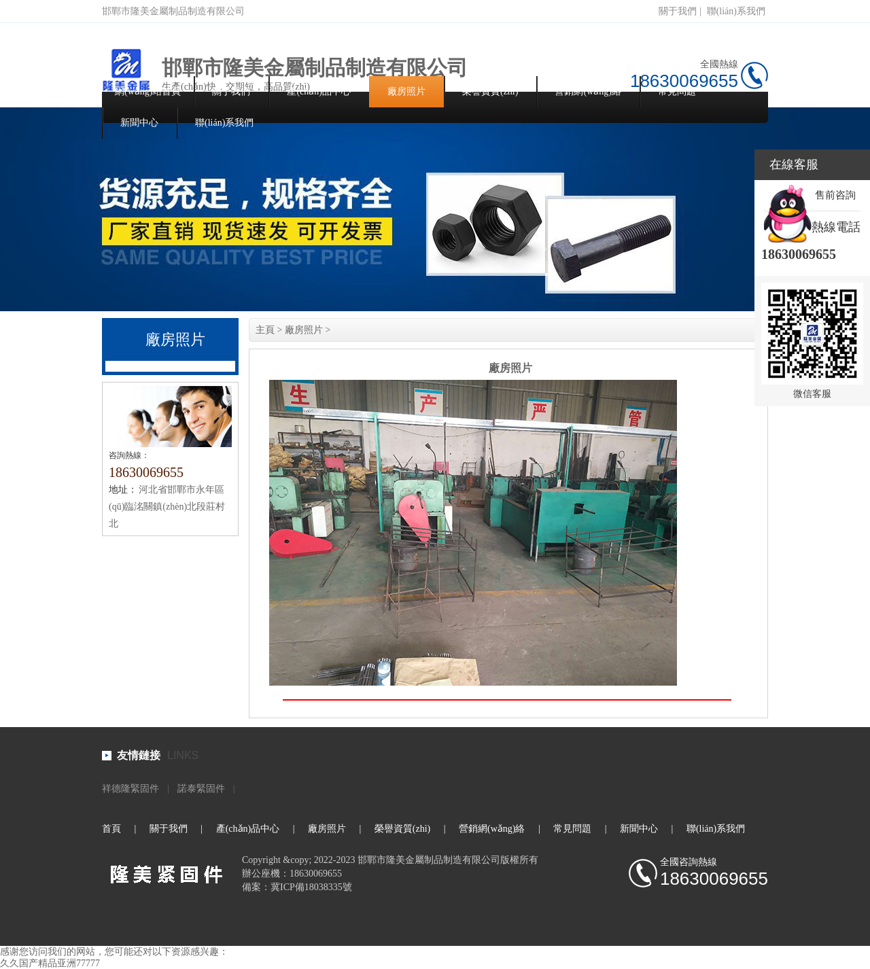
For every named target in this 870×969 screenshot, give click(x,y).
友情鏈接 (138, 755)
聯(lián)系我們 (736, 11)
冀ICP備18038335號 (311, 887)
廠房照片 (406, 91)
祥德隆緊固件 (130, 788)
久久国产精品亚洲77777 (50, 963)
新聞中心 (139, 123)
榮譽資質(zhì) (490, 91)
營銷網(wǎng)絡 (588, 91)
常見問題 (677, 91)
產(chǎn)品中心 (319, 91)
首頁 (111, 829)
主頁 (265, 330)
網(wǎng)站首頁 (148, 91)
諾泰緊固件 (201, 788)
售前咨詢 (835, 195)
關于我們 (678, 11)
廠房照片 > (307, 330)
